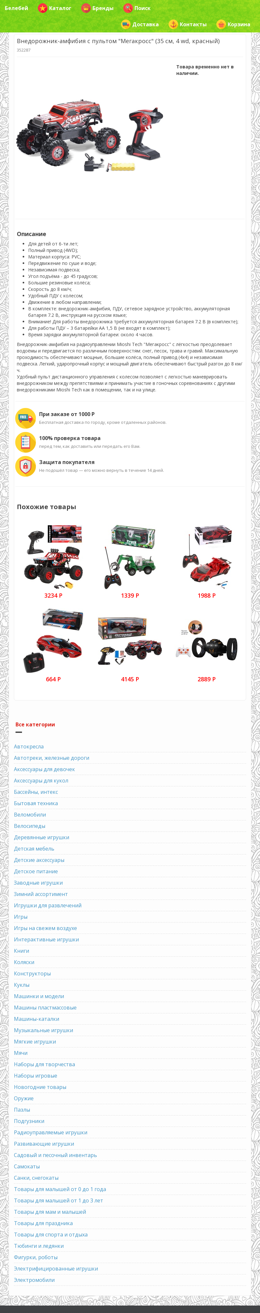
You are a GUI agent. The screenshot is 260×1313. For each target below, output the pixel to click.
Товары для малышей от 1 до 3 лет (58, 1200)
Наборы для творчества (44, 1064)
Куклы (21, 984)
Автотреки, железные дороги (51, 757)
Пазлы (22, 1109)
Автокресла (29, 746)
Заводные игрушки (38, 882)
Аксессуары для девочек (44, 769)
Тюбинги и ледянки (39, 1245)
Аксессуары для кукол (41, 780)
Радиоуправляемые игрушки (50, 1132)
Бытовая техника (36, 803)
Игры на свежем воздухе (45, 928)
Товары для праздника (43, 1223)
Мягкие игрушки (35, 1041)
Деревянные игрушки (41, 837)
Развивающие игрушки (44, 1143)
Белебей (16, 8)
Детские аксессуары (39, 860)
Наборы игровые (35, 1075)
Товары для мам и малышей (50, 1211)
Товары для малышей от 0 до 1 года (60, 1189)
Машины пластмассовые (45, 1007)
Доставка (140, 24)
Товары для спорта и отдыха (51, 1234)
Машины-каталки (36, 1018)
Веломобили (30, 814)
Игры (20, 916)
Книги (21, 950)
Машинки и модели (39, 996)
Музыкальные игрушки (43, 1030)
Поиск (137, 8)
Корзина (233, 24)
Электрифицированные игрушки (56, 1268)
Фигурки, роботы (36, 1257)
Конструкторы (32, 973)
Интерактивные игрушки (46, 939)
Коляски (24, 962)
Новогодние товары (40, 1087)
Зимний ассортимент (41, 894)
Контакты (187, 24)
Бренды (97, 8)
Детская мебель (34, 848)
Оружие (24, 1098)
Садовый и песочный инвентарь (55, 1155)
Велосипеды (29, 826)
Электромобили (34, 1279)
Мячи (20, 1052)
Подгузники (29, 1121)
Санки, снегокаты (36, 1177)
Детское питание (36, 871)
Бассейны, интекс (36, 791)
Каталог (54, 8)
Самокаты (27, 1166)
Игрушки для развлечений (47, 905)
